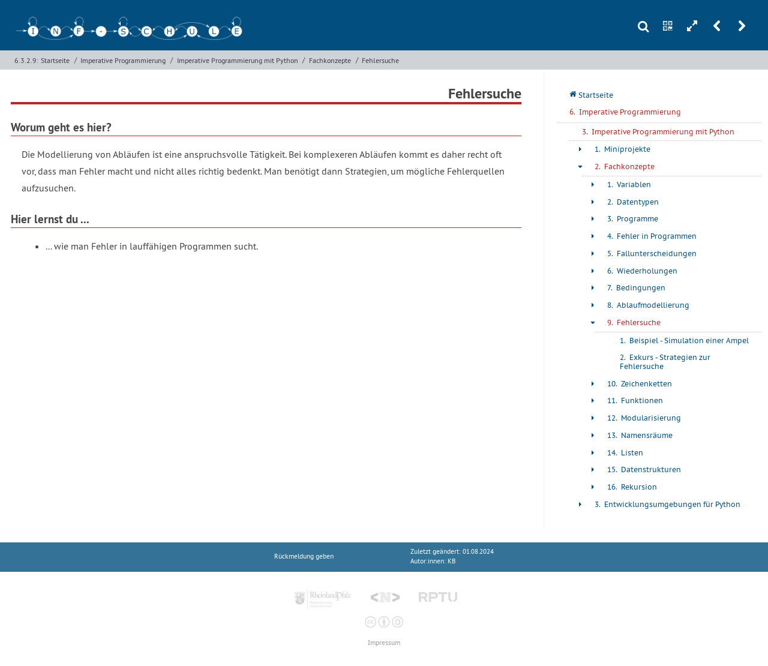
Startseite (55, 60)
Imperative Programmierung (123, 60)
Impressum (384, 643)
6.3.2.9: (26, 60)
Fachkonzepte (330, 60)
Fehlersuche (380, 60)
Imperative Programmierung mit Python (237, 60)
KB (451, 561)
